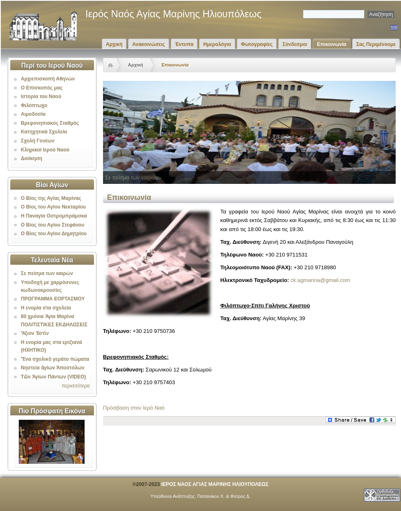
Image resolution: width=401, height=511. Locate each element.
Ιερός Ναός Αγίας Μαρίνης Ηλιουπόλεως (173, 13)
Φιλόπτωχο (34, 105)
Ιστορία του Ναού (41, 96)
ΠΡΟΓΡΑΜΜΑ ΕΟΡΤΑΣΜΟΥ (53, 299)
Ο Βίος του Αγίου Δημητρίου (54, 233)
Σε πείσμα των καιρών (47, 273)
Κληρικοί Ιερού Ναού (45, 150)
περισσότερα (75, 386)
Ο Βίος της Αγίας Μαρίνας (51, 198)
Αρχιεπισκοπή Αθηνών (48, 79)
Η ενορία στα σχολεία (46, 308)
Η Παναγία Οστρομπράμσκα (54, 216)
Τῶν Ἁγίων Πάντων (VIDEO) (53, 377)
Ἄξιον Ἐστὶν (35, 333)
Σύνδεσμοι (294, 44)
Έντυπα (184, 44)
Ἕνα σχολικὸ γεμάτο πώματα (55, 359)
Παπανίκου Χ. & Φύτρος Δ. (223, 496)
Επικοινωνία (331, 44)
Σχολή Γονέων (38, 141)
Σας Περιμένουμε (376, 44)
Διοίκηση (31, 158)
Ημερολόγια (217, 44)
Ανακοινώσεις (148, 44)
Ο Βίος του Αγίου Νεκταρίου (53, 207)
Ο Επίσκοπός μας (42, 88)
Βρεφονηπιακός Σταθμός (50, 123)
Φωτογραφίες (257, 44)
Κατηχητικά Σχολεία (44, 132)
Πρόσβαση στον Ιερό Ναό (134, 408)
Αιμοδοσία (33, 114)
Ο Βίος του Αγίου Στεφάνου (53, 225)
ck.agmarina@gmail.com (320, 280)
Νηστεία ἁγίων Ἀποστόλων (53, 368)
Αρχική (114, 44)
